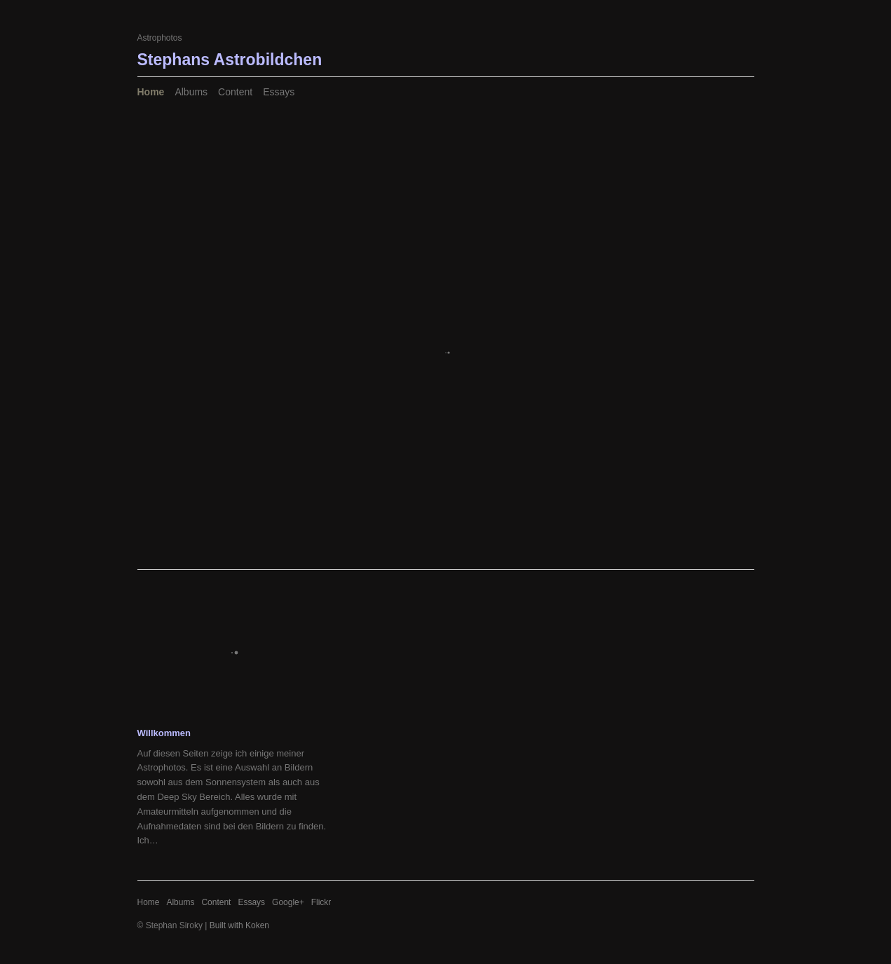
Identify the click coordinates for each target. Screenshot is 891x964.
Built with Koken (239, 925)
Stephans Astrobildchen (229, 59)
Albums (191, 91)
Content (235, 91)
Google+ (288, 902)
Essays (278, 91)
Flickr (321, 902)
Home (151, 91)
